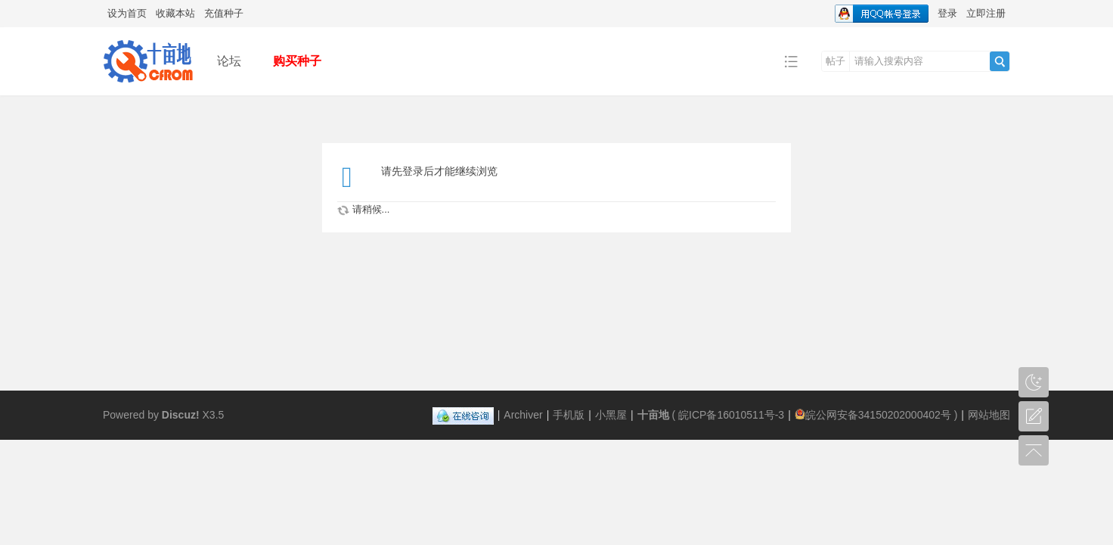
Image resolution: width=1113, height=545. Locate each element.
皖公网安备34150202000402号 (873, 415)
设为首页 (127, 13)
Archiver (523, 415)
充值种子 (223, 13)
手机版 (568, 415)
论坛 (229, 60)
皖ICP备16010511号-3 (731, 415)
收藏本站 (175, 13)
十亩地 (653, 415)
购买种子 (297, 60)
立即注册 (986, 13)
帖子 (835, 61)
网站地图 (989, 415)
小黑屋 (611, 415)
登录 (947, 13)
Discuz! (181, 415)
